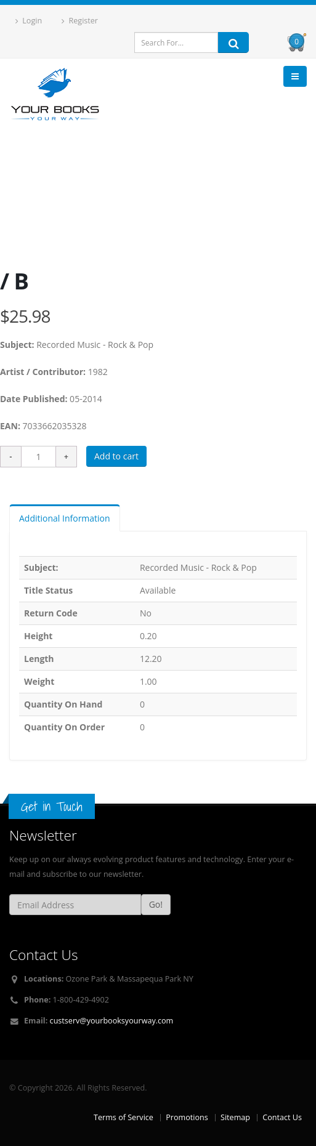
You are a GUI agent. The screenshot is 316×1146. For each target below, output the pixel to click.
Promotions (187, 1117)
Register (80, 20)
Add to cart (116, 456)
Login (28, 20)
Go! (156, 904)
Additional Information (64, 518)
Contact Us (282, 1117)
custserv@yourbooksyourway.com (112, 1020)
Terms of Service (123, 1117)
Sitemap (235, 1117)
